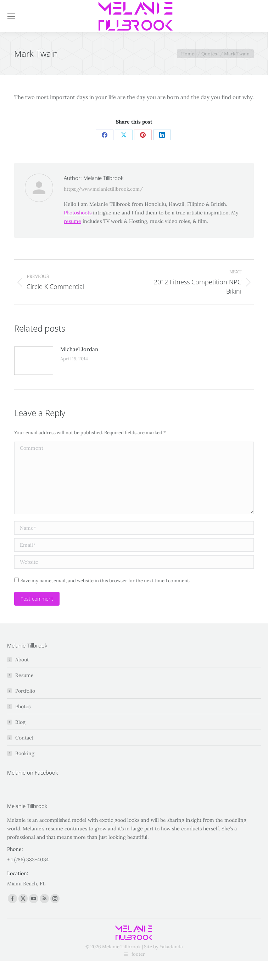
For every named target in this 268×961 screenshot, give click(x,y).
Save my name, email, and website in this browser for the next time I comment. (105, 581)
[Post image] (33, 360)
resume (72, 221)
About (22, 659)
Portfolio (25, 691)
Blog (20, 722)
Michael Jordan (79, 349)
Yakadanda (171, 947)
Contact (24, 738)
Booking (24, 753)
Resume (24, 675)
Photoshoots (77, 212)
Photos (22, 706)
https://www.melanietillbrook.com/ (103, 189)
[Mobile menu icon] (11, 16)
